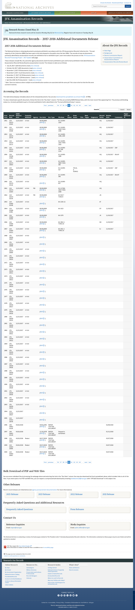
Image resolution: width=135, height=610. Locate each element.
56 (58, 105)
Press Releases (77, 509)
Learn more (118, 606)
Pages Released (127, 115)
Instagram (64, 595)
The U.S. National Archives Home (29, 5)
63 (77, 105)
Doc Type (51, 117)
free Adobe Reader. (25, 546)
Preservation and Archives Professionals (33, 573)
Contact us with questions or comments (14, 556)
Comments (118, 117)
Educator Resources (67, 13)
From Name (75, 116)
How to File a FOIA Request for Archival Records (56, 583)
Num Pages (87, 116)
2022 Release (76, 494)
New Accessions (73, 570)
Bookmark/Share (117, 3)
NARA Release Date (18, 115)
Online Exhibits (9, 585)
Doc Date (43, 117)
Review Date (108, 116)
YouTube (70, 595)
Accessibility (52, 602)
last (90, 105)
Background (108, 53)
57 (61, 105)
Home (6, 23)
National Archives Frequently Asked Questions (56, 570)
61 (71, 105)
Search (128, 6)
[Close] (133, 592)
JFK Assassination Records (31, 23)
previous (50, 105)
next (85, 105)
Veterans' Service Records (41, 13)
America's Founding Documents (119, 13)
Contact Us (127, 3)
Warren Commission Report (113, 55)
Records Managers (31, 576)
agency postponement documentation (44, 490)
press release (34, 66)
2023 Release (44, 494)
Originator (94, 117)
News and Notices (74, 568)
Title (81, 117)
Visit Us (93, 13)
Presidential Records (11, 576)
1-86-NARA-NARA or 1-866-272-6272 (67, 607)
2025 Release (12, 494)
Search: (96, 109)
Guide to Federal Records (55, 574)
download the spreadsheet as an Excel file (69, 97)
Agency (35, 117)
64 (80, 105)
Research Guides (54, 565)
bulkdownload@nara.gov (79, 478)
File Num (61, 117)
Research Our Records (15, 13)
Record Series (101, 116)
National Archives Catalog (12, 574)
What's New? (74, 565)
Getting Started (52, 568)
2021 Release (108, 494)
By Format (8, 570)
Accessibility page (48, 547)
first (45, 105)
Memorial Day (59, 33)
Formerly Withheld (28, 116)
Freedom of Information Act (73, 602)
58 (63, 105)
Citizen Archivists (105, 3)
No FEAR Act (84, 602)
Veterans (29, 578)
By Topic (7, 568)
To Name (70, 116)
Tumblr (67, 595)
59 (66, 105)
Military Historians (31, 570)
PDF (41, 122)
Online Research (11, 565)
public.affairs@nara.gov (82, 528)
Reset (128, 109)
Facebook (58, 595)
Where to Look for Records (55, 578)
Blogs (73, 595)
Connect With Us (67, 592)
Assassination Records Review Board (116, 62)
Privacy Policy (60, 602)
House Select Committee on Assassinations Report (113, 58)
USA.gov (91, 602)
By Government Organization (13, 572)
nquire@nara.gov (16, 528)
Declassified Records (54, 576)
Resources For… (32, 565)
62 (74, 105)
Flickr (76, 595)
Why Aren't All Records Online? (56, 580)
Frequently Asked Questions (19, 509)
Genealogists (30, 568)
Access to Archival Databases (13, 579)
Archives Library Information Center (13, 581)
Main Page (107, 51)
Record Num (11, 116)
